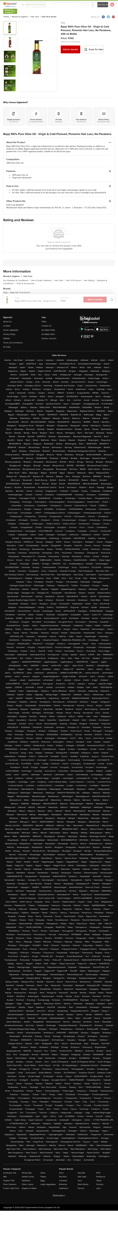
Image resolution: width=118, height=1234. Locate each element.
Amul (61, 1173)
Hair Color (59, 280)
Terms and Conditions (13, 342)
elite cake (82, 1176)
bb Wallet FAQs (48, 330)
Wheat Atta (27, 1173)
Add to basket (70, 49)
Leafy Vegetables (48, 1184)
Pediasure (100, 1176)
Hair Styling (90, 280)
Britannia (63, 1184)
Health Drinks (28, 1176)
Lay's (98, 1188)
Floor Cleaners (9, 1184)
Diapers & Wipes (29, 1188)
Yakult (98, 1180)
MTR (98, 1173)
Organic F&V (9, 1180)
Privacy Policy (9, 334)
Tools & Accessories (25, 283)
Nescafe (81, 1173)
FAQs (44, 321)
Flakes (43, 1176)
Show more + (59, 1195)
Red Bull (63, 1176)
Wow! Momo (83, 1184)
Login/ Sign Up (103, 5)
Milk (5, 1176)
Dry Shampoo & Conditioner (16, 280)
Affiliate (6, 338)
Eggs (42, 1180)
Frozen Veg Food (11, 1188)
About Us (7, 321)
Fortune (99, 1184)
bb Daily (6, 347)
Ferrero (81, 1188)
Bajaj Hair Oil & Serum (20, 292)
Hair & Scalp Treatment (42, 280)
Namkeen (26, 1180)
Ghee (42, 1173)
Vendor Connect (49, 338)
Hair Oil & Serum (74, 280)
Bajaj (63, 22)
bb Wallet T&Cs (48, 334)
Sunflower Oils (9, 1173)
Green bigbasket (10, 330)
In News (6, 326)
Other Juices (27, 1184)
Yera (80, 1180)
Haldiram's (63, 1188)
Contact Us (46, 326)
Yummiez (63, 1180)
